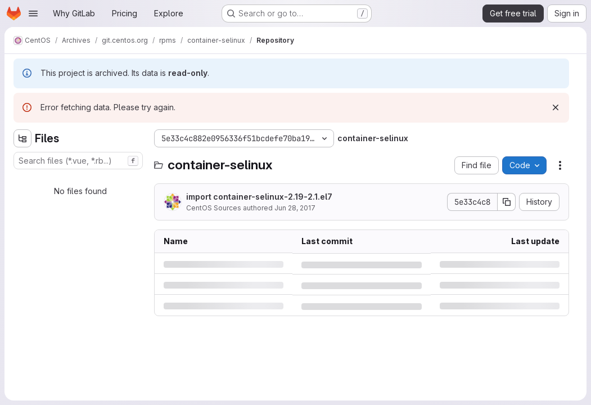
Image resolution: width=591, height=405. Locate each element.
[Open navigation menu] (33, 13)
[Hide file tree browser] (22, 138)
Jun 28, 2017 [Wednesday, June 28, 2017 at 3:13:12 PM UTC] (294, 208)
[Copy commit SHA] (507, 202)
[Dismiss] (555, 107)
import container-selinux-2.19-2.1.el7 (259, 196)
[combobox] (78, 160)
